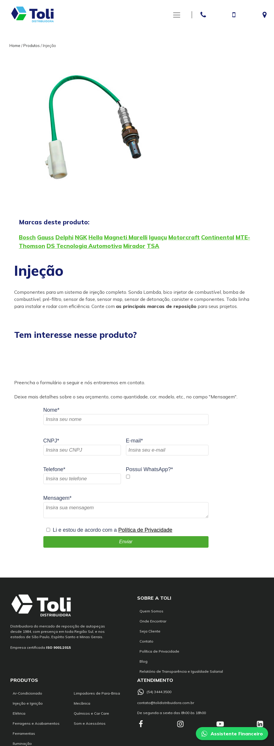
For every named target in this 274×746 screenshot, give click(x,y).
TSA (153, 245)
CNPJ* (51, 441)
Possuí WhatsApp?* (149, 469)
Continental (217, 237)
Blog (143, 661)
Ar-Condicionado (27, 693)
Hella (95, 237)
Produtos (31, 45)
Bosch (27, 237)
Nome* (51, 410)
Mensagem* (57, 498)
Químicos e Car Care (91, 713)
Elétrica (19, 713)
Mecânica (82, 703)
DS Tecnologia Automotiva (84, 245)
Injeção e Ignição (28, 703)
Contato (146, 641)
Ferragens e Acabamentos (36, 723)
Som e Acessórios (90, 723)
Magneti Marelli (125, 237)
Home (14, 45)
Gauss (45, 237)
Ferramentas (24, 733)
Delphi (64, 237)
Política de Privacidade (145, 530)
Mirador (134, 245)
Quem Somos (151, 611)
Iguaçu (158, 237)
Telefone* (54, 469)
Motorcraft (184, 237)
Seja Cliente (150, 631)
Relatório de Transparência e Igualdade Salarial (181, 671)
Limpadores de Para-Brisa (97, 693)
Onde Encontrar (153, 621)
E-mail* (134, 441)
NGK (81, 237)
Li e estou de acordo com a (112, 530)
